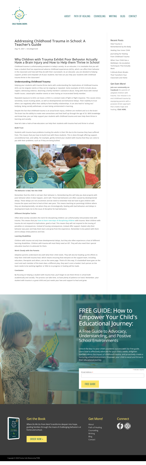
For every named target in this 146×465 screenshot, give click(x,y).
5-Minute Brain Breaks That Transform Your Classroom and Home (119, 75)
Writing (113, 16)
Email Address (87, 372)
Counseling (99, 16)
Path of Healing (82, 16)
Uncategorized (32, 49)
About (67, 16)
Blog (122, 16)
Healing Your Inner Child (120, 50)
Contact (133, 16)
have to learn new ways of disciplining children (56, 220)
